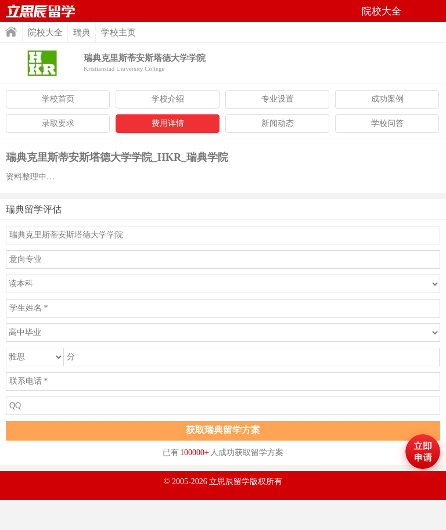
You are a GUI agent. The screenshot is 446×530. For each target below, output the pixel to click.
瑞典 (82, 32)
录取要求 (58, 123)
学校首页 (58, 99)
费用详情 (168, 123)
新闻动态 (277, 123)
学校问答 (387, 123)
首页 (40, 11)
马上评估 (422, 451)
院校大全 (45, 32)
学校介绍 (168, 99)
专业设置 (277, 99)
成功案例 (387, 99)
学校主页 (118, 32)
